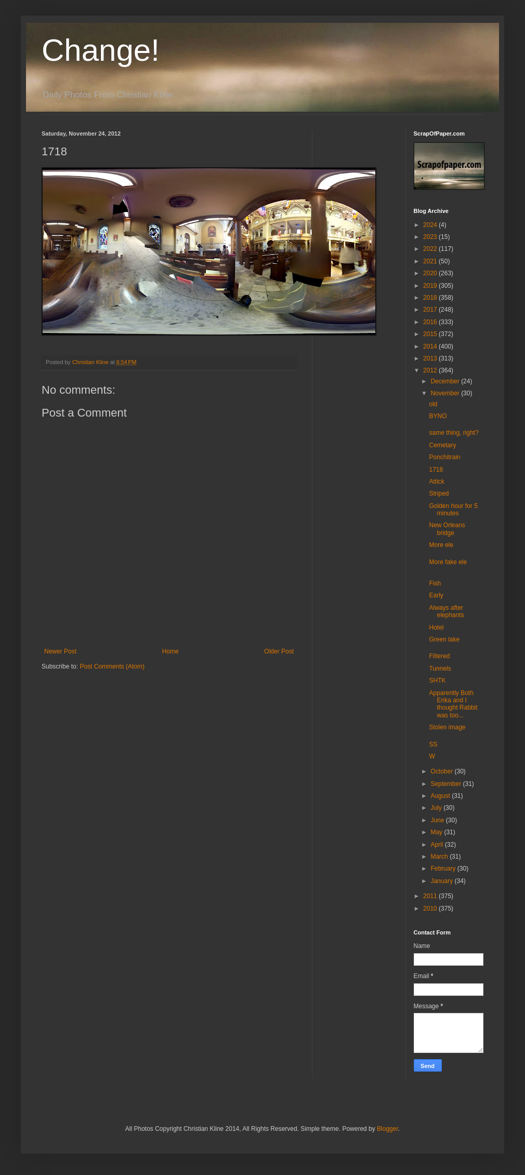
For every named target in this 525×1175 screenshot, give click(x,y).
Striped (439, 493)
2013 (431, 358)
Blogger (387, 1128)
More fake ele (448, 562)
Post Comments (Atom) (112, 666)
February (443, 868)
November (445, 393)
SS (433, 744)
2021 (431, 261)
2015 (431, 334)
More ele (441, 545)
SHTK (437, 680)
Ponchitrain (444, 457)
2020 (431, 273)
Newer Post (60, 651)
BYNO (438, 416)
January (442, 881)
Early (436, 595)
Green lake (444, 639)
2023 (431, 237)
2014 (431, 346)
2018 (431, 297)
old (433, 404)
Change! (101, 50)
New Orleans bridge (447, 529)
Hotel (436, 627)
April (437, 844)
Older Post (279, 651)
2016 (431, 322)
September (446, 783)
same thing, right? (453, 432)
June (437, 820)
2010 (431, 908)
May (437, 832)
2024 (431, 225)
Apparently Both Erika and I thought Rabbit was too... (453, 704)
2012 (431, 370)
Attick (436, 481)
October (442, 771)
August (441, 795)
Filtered (439, 656)
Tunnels (440, 668)
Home (170, 651)
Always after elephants (446, 611)
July (436, 807)
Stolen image (447, 727)
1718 (436, 469)
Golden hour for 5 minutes (453, 509)
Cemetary (442, 445)
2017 (431, 309)
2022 (431, 248)
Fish (435, 583)
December (445, 381)
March (440, 856)
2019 (431, 285)
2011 (431, 896)
